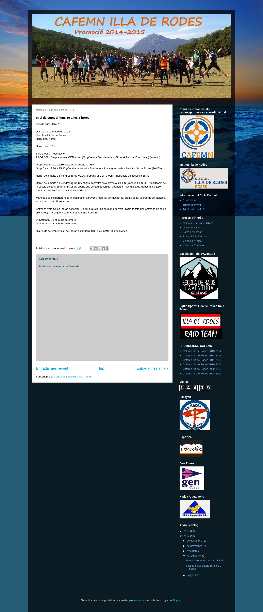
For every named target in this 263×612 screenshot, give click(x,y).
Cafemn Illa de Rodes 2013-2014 (202, 351)
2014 (187, 536)
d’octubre (192, 550)
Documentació (191, 227)
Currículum (189, 200)
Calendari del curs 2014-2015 (200, 223)
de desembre (195, 540)
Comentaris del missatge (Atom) (73, 376)
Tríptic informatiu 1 (193, 204)
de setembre (194, 556)
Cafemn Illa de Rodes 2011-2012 (202, 359)
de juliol (191, 575)
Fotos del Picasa (192, 231)
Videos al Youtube (193, 245)
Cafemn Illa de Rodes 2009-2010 (202, 368)
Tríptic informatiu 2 (193, 209)
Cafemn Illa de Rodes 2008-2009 (202, 373)
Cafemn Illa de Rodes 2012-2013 (202, 355)
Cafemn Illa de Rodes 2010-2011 (202, 364)
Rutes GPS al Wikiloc (195, 236)
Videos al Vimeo (192, 240)
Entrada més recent (52, 368)
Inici (102, 368)
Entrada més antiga (152, 368)
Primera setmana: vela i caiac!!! (204, 560)
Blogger (176, 600)
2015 (187, 531)
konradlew (140, 600)
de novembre (195, 545)
